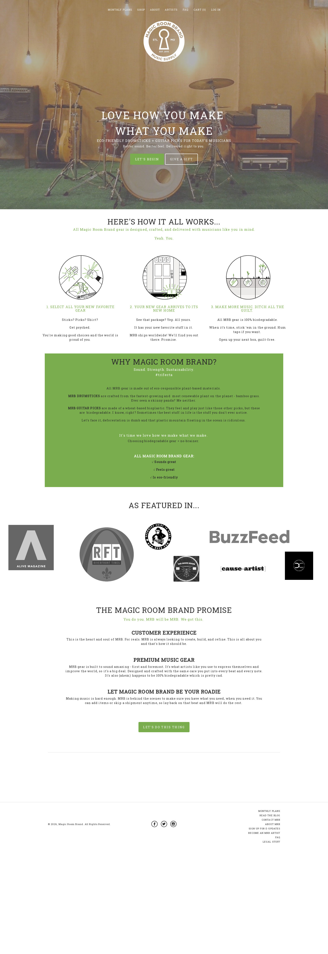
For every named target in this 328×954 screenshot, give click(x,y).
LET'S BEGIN (147, 159)
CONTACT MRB (271, 927)
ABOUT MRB (272, 932)
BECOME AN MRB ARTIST (264, 941)
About (155, 9)
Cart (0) (199, 9)
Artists (171, 9)
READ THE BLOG (270, 923)
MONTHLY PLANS (269, 919)
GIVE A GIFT (181, 159)
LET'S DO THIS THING (164, 727)
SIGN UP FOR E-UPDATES (264, 936)
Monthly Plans (120, 9)
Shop (141, 9)
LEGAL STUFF (271, 949)
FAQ (185, 9)
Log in (215, 9)
